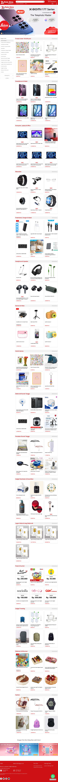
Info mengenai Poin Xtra (38, 765)
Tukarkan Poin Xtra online (38, 767)
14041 (1, 763)
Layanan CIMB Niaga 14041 (48, 765)
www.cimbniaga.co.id (18, 763)
